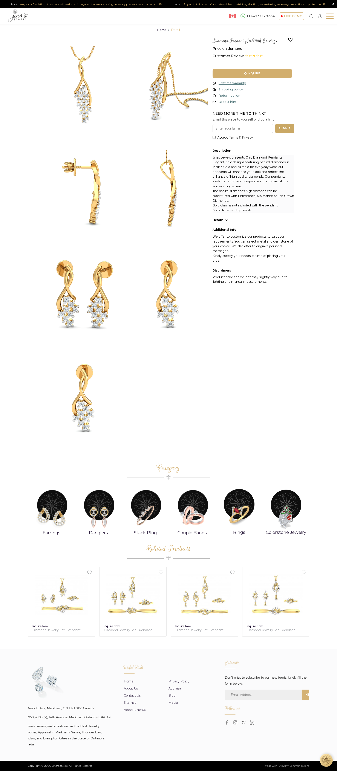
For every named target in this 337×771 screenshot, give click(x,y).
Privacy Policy (178, 753)
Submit (285, 128)
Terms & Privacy (241, 137)
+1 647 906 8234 (257, 16)
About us (131, 760)
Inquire (252, 73)
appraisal (175, 760)
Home (162, 30)
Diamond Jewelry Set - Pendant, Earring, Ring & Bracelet (68, 630)
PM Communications (297, 765)
